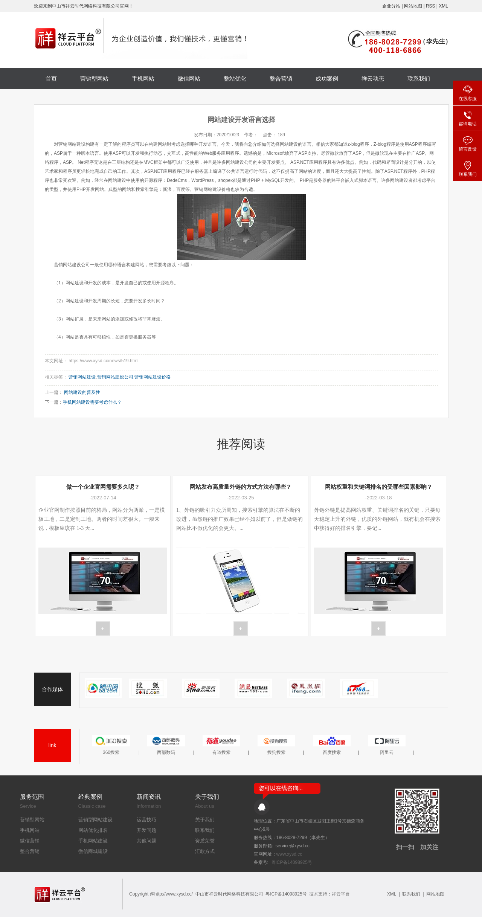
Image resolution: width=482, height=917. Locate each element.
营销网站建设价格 (152, 377)
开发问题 (146, 830)
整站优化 (235, 78)
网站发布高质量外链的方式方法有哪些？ (240, 487)
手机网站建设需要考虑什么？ (92, 402)
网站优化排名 (93, 830)
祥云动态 (373, 78)
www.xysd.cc (289, 854)
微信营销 (30, 841)
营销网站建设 (82, 377)
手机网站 (143, 78)
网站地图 (413, 6)
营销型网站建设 (95, 819)
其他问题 (146, 841)
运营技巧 (146, 819)
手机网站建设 (93, 841)
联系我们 (418, 78)
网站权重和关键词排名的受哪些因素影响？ (378, 487)
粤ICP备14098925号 (291, 862)
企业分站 (391, 6)
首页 (51, 78)
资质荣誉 (205, 841)
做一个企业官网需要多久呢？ (103, 487)
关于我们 (205, 819)
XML (443, 6)
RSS (430, 6)
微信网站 (189, 78)
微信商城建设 (93, 851)
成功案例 (327, 78)
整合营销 (281, 78)
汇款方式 (205, 851)
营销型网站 (94, 78)
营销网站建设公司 (115, 377)
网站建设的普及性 (82, 392)
